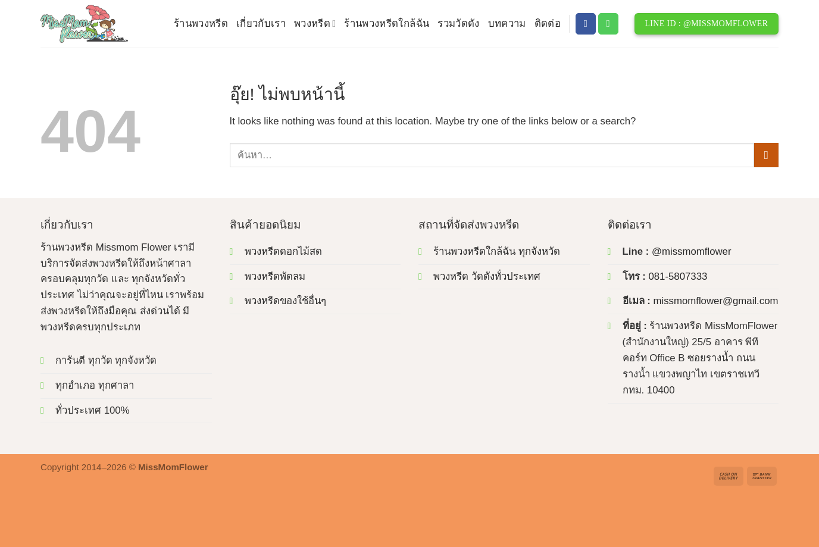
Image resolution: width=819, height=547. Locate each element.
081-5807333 (677, 276)
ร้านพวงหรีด (201, 23)
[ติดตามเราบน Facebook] (586, 23)
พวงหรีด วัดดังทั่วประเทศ (486, 276)
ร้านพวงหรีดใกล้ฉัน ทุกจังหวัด (496, 251)
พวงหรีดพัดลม (275, 276)
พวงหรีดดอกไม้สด (283, 251)
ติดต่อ (547, 23)
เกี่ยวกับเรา (261, 23)
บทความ (507, 23)
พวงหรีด (315, 24)
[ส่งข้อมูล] (766, 155)
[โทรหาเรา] (608, 23)
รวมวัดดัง (458, 23)
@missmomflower (692, 251)
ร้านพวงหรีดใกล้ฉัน (386, 23)
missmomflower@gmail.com (715, 301)
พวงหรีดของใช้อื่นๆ (285, 301)
